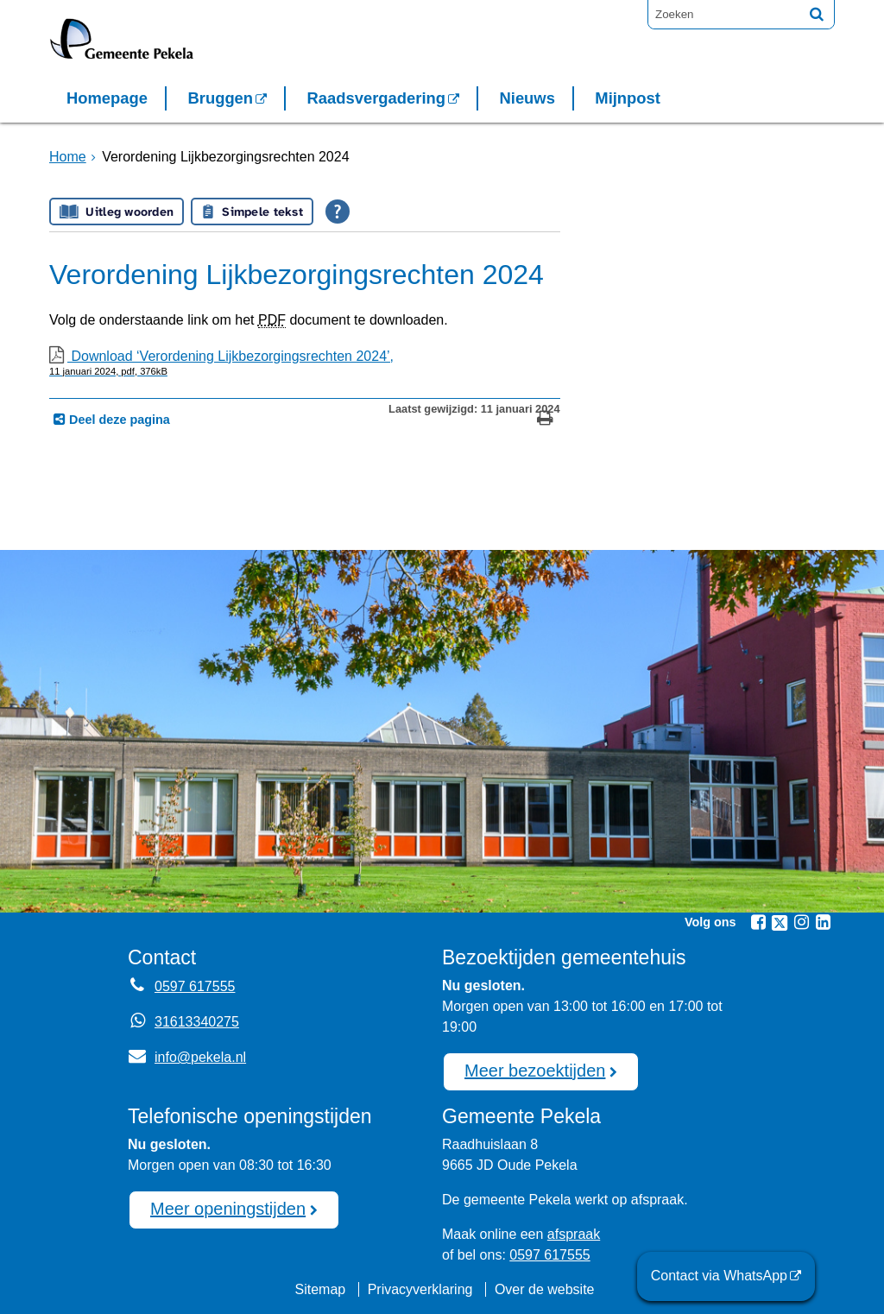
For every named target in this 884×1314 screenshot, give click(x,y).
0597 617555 (549, 1255)
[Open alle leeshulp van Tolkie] (337, 211)
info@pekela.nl (187, 1057)
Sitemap (319, 1289)
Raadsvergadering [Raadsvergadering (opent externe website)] (376, 98)
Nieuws (526, 98)
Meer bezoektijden (534, 1070)
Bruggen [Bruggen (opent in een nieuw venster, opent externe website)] (220, 98)
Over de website (545, 1289)
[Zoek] (817, 14)
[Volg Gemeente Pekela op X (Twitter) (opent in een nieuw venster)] (779, 923)
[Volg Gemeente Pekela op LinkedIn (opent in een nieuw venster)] (822, 922)
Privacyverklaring (420, 1289)
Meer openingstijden (228, 1208)
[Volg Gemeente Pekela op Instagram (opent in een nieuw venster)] (801, 922)
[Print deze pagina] (545, 420)
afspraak (573, 1234)
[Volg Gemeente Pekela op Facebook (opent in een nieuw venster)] (757, 922)
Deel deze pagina (118, 419)
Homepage (107, 98)
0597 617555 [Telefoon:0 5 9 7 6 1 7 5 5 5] (195, 986)
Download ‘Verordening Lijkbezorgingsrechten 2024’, (304, 362)
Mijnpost (627, 98)
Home (67, 156)
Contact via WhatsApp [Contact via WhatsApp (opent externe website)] (719, 1275)
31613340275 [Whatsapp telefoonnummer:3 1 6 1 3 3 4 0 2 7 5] (197, 1021)
